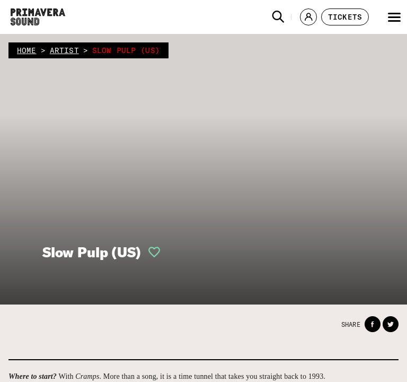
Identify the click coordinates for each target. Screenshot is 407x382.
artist (64, 50)
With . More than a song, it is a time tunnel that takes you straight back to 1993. (166, 376)
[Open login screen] (151, 252)
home (27, 50)
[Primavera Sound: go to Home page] (38, 17)
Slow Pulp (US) (91, 252)
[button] (278, 16)
